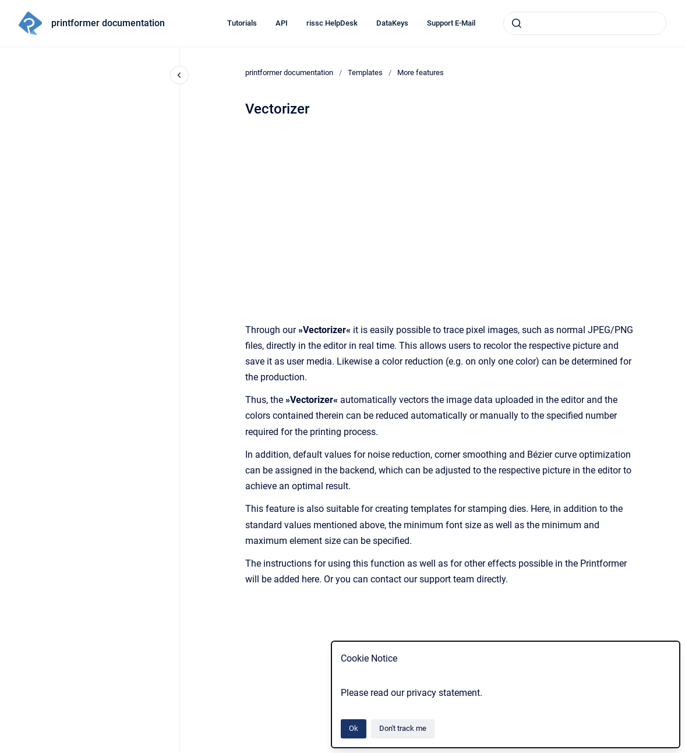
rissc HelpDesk (332, 23)
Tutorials (242, 23)
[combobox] (585, 23)
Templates (365, 72)
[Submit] (516, 23)
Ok (353, 728)
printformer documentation (108, 23)
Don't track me (402, 728)
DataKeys (392, 23)
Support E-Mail (451, 23)
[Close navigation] (179, 75)
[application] (682, 750)
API (282, 23)
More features (420, 72)
